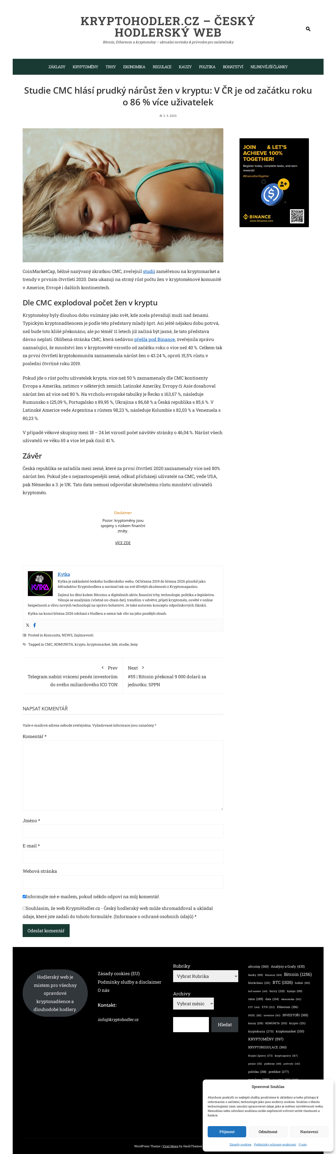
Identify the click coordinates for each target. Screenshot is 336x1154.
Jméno (31, 820)
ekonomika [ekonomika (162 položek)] (291, 999)
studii (149, 271)
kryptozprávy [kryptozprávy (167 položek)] (286, 1055)
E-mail (31, 846)
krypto (80, 644)
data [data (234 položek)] (272, 999)
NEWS (67, 635)
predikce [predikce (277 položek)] (279, 1071)
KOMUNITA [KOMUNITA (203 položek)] (276, 1023)
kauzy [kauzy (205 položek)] (255, 1023)
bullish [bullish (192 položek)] (302, 983)
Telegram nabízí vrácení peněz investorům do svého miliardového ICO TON (73, 675)
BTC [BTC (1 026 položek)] (283, 982)
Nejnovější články (269, 66)
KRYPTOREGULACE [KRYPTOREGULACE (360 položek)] (267, 1047)
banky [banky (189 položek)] (255, 975)
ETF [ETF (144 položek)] (254, 1007)
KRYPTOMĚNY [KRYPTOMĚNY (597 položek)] (266, 1039)
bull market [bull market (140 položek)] (257, 991)
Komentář (35, 736)
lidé (114, 644)
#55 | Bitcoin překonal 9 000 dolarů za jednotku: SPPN (173, 675)
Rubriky (181, 966)
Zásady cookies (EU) (119, 973)
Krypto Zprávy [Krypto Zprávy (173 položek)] (260, 1055)
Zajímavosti (83, 635)
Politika (207, 66)
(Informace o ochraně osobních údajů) (153, 916)
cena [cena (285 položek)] (255, 999)
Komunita (52, 635)
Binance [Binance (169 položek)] (273, 975)
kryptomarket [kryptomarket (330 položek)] (290, 1031)
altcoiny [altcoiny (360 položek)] (258, 966)
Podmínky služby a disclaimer (129, 982)
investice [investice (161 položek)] (272, 1015)
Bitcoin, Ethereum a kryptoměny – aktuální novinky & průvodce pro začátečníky (168, 42)
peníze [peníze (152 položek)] (255, 1064)
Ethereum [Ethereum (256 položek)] (287, 1007)
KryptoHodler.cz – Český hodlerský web (168, 26)
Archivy (181, 994)
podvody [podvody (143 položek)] (292, 1064)
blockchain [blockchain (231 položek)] (259, 982)
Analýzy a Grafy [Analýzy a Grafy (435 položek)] (288, 966)
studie (124, 644)
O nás (303, 1144)
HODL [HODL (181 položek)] (254, 1015)
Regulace (162, 66)
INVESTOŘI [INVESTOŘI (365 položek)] (295, 1015)
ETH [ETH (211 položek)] (268, 1007)
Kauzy (185, 66)
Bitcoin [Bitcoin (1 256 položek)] (298, 974)
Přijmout (227, 1131)
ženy (134, 644)
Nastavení (309, 1131)
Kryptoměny (85, 66)
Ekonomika (134, 66)
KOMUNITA (63, 644)
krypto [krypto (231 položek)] (297, 1023)
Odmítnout (268, 1131)
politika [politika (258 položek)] (257, 1072)
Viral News (170, 1146)
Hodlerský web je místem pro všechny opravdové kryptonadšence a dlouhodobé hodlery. (55, 993)
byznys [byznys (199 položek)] (294, 991)
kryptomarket (98, 644)
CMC (49, 644)
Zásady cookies (240, 1144)
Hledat (225, 1024)
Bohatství (233, 66)
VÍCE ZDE (123, 542)
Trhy (110, 66)
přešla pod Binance (154, 339)
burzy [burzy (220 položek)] (277, 991)
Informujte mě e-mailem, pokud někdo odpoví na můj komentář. (91, 896)
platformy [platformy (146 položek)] (272, 1064)
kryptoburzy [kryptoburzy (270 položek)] (261, 1031)
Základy (56, 66)
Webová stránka (40, 871)
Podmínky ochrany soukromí (275, 1144)
